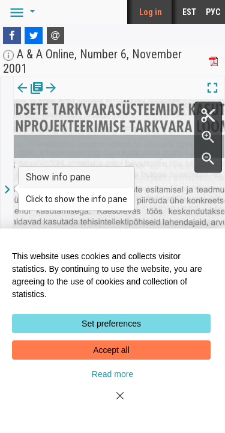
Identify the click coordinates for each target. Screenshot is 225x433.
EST (189, 12)
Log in (150, 12)
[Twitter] (34, 35)
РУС (213, 12)
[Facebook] (12, 35)
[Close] (112, 402)
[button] (20, 12)
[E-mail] (56, 35)
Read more (112, 374)
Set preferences (111, 323)
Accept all (111, 350)
